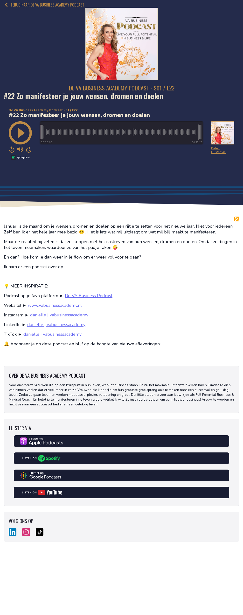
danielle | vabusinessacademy (59, 315)
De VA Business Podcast (88, 296)
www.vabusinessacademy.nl (55, 305)
